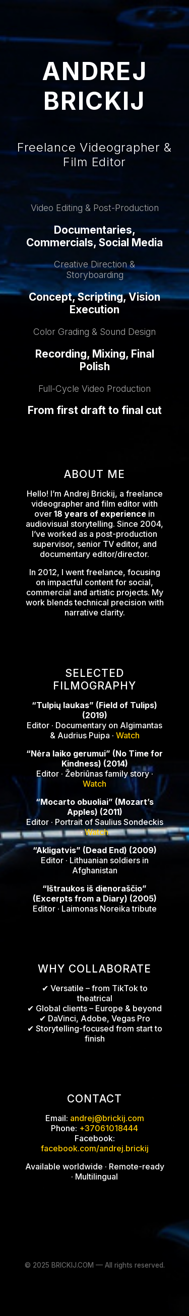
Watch (128, 735)
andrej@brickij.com (107, 1118)
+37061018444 (108, 1128)
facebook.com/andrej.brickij (95, 1148)
